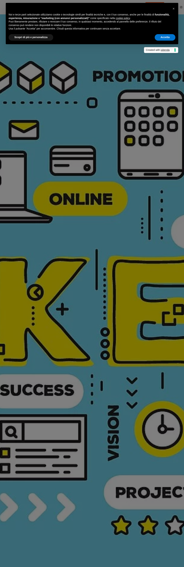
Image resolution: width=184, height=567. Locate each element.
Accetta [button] (165, 37)
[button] (173, 9)
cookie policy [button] (123, 18)
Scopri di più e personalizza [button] (30, 37)
